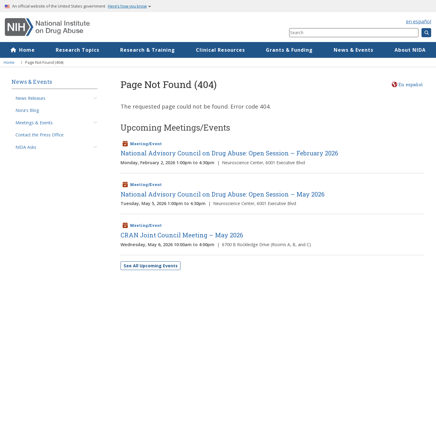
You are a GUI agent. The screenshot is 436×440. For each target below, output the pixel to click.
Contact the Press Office (39, 135)
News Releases (30, 98)
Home (27, 50)
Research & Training (147, 50)
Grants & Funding (289, 50)
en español (418, 21)
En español (410, 84)
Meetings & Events (34, 122)
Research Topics (77, 50)
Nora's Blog (27, 110)
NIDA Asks (25, 147)
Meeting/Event (146, 143)
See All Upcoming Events (151, 266)
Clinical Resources (220, 50)
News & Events (353, 50)
